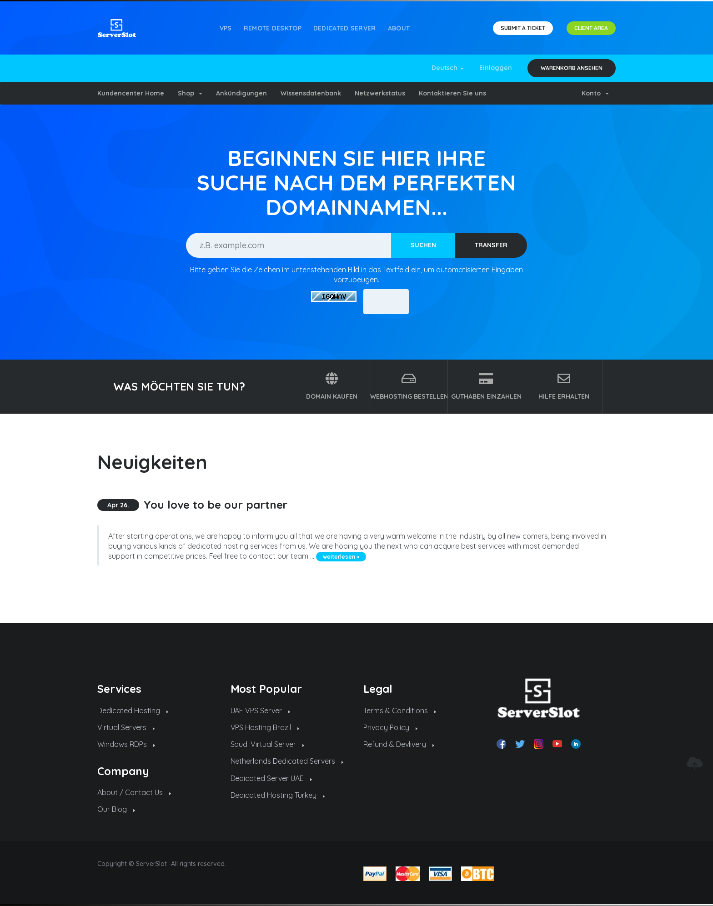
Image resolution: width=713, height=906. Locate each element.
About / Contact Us (134, 792)
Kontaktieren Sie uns (452, 93)
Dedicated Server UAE (271, 778)
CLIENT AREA (591, 28)
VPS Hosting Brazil (265, 727)
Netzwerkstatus (380, 93)
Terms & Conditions (399, 710)
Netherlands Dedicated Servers (287, 761)
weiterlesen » (341, 556)
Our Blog (116, 809)
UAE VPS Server (261, 710)
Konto (595, 93)
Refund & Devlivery (398, 744)
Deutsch (448, 68)
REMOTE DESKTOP (272, 28)
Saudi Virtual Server (268, 744)
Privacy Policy (390, 727)
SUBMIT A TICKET (523, 28)
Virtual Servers (126, 727)
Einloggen (495, 68)
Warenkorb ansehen (572, 68)
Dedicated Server (344, 28)
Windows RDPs (126, 744)
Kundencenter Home (130, 93)
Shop (190, 93)
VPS (226, 28)
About (399, 28)
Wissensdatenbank (311, 93)
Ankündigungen (241, 93)
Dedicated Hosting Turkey (278, 795)
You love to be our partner (216, 504)
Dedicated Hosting (132, 710)
